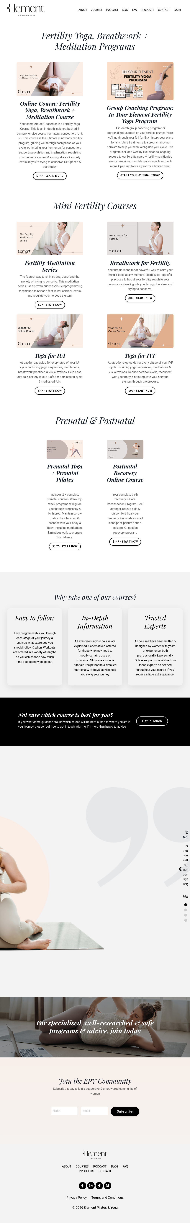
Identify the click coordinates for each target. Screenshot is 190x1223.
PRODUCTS (147, 9)
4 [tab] (186, 927)
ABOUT (82, 9)
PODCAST (112, 9)
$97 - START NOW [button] (140, 396)
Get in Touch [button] (152, 728)
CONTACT (164, 9)
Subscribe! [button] (125, 1118)
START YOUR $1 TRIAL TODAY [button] (140, 181)
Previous (180, 876)
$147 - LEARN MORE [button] (49, 175)
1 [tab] (186, 912)
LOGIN (177, 9)
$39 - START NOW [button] (140, 303)
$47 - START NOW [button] (50, 396)
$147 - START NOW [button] (64, 551)
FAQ (134, 9)
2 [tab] (186, 917)
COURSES (97, 9)
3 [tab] (186, 922)
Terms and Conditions (107, 1205)
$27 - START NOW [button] (50, 310)
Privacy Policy (76, 1205)
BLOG (125, 9)
